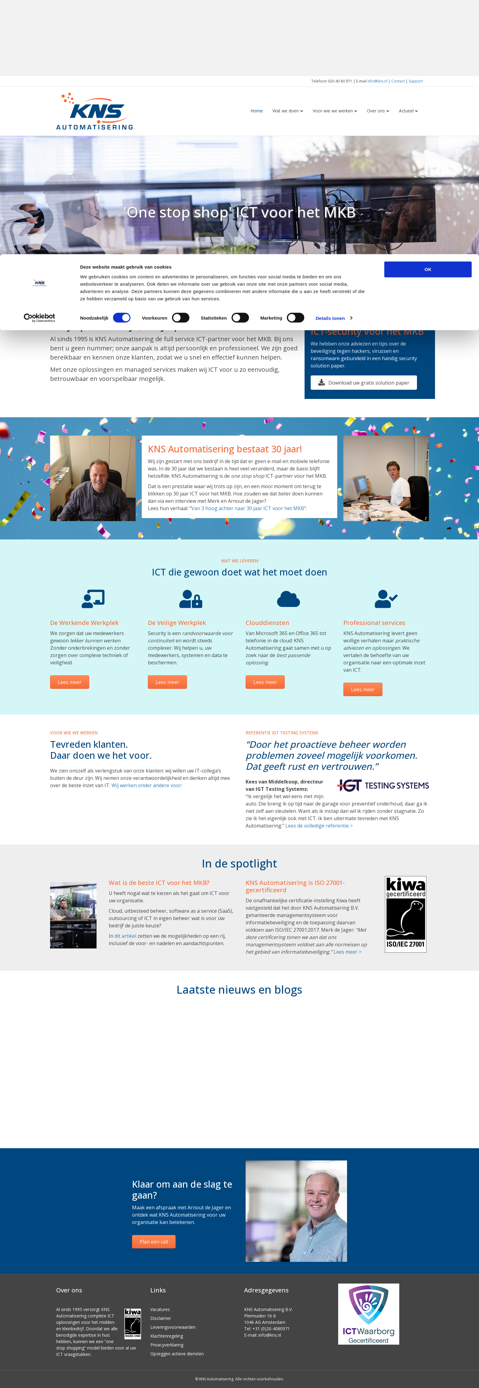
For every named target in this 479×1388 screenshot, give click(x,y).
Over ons (376, 111)
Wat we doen (285, 111)
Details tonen (330, 64)
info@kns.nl (377, 81)
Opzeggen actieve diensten (177, 1354)
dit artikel (125, 936)
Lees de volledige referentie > (319, 825)
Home (256, 111)
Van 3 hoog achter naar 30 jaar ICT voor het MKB (247, 508)
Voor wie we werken (333, 111)
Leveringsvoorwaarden (173, 1327)
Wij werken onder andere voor (146, 785)
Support (416, 81)
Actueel (406, 111)
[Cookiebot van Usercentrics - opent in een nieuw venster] (39, 64)
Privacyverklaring (166, 1345)
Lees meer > (347, 951)
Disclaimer (160, 1318)
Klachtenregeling (166, 1336)
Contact (398, 81)
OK (428, 15)
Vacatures (160, 1309)
